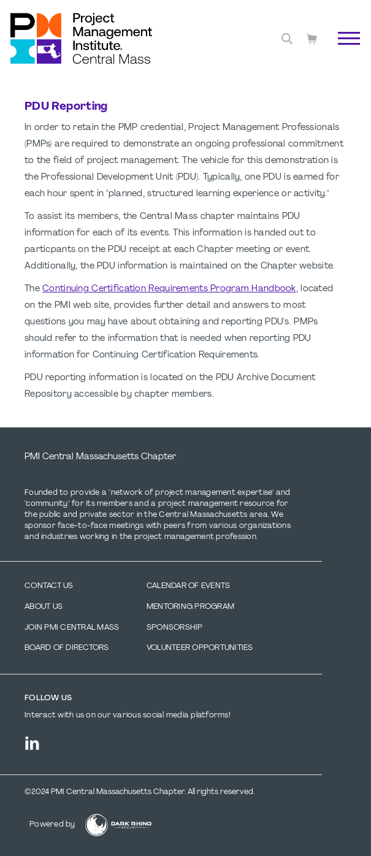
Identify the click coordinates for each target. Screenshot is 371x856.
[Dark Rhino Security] (118, 825)
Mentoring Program (190, 607)
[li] (32, 743)
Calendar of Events (189, 586)
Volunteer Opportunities (200, 648)
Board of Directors (67, 648)
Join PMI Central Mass (72, 628)
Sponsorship (175, 628)
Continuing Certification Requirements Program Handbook (169, 289)
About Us (44, 607)
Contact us (49, 586)
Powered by (52, 824)
